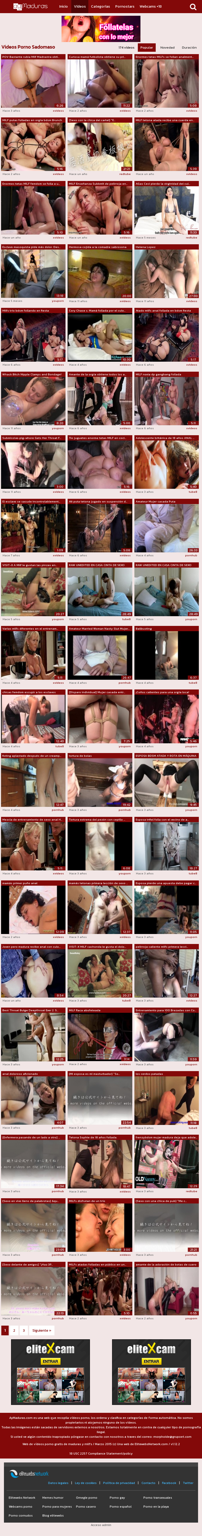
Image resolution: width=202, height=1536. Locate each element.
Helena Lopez (145, 247)
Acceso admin (101, 1525)
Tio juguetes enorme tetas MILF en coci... (97, 438)
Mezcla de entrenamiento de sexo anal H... (32, 819)
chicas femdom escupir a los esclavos (29, 692)
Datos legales (58, 1483)
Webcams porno (20, 1506)
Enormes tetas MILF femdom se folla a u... (31, 183)
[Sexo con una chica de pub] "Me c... (161, 1201)
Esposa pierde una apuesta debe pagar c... (166, 883)
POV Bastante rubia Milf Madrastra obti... (30, 57)
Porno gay (117, 1497)
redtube (125, 174)
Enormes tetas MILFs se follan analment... (165, 57)
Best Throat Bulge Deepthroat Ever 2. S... (30, 1010)
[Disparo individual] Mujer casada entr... (97, 692)
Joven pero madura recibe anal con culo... (31, 947)
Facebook (169, 1483)
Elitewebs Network (22, 1497)
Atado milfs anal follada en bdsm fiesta (163, 310)
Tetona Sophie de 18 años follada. (93, 1137)
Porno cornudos (21, 1515)
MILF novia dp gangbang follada (158, 374)
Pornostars (124, 6)
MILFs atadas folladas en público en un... (97, 1264)
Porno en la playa (156, 1506)
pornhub (191, 555)
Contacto (148, 1483)
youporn (58, 301)
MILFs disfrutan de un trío (87, 1201)
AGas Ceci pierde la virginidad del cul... (163, 183)
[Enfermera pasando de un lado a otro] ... (31, 1137)
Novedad (167, 47)
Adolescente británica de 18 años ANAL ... (165, 438)
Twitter (188, 1483)
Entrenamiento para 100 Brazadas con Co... (166, 1010)
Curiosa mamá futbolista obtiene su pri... (97, 57)
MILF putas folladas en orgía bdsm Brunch (32, 120)
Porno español (121, 1506)
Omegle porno (86, 1497)
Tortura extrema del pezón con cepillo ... (97, 819)
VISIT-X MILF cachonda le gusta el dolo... (97, 947)
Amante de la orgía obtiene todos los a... (97, 374)
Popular (146, 47)
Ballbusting (144, 628)
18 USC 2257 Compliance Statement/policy (101, 1453)
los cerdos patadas (149, 1074)
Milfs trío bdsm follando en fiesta (25, 310)
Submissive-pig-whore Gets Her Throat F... (31, 438)
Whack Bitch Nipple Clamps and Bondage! (32, 374)
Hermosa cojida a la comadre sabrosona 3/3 (98, 247)
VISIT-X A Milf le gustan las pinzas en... (29, 565)
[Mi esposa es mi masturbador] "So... (94, 1074)
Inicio (63, 6)
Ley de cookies (86, 1483)
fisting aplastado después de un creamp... (31, 756)
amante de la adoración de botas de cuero (166, 1264)
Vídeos (80, 6)
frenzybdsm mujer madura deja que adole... (166, 1137)
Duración (189, 47)
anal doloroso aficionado (20, 1074)
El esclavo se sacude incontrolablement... (31, 501)
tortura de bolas (80, 756)
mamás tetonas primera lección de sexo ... (98, 883)
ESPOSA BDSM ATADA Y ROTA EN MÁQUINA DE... (166, 756)
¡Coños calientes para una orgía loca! (162, 692)
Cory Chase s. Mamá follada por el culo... (97, 310)
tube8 (193, 492)
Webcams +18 (151, 6)
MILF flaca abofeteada (84, 1010)
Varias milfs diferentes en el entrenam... (30, 628)
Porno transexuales (157, 1497)
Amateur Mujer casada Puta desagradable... (155, 501)
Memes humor (52, 1497)
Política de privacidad (119, 1483)
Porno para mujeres (57, 1506)
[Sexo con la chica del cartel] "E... (92, 120)
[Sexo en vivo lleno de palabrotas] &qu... (30, 1201)
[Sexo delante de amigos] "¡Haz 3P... (27, 1264)
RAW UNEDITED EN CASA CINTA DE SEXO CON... (97, 565)
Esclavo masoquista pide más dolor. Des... (31, 247)
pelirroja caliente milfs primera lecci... (162, 947)
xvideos (58, 110)
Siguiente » (41, 1330)
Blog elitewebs (53, 1515)
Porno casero (86, 1506)
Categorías (100, 6)
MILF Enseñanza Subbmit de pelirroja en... (98, 183)
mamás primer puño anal (19, 883)
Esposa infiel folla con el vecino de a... (162, 819)
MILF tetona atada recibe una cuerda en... (165, 120)
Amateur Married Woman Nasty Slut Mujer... (99, 628)
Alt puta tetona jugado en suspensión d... (98, 501)
